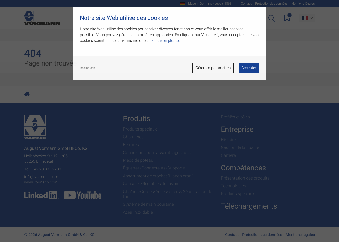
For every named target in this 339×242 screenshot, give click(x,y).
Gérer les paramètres (213, 68)
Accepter (248, 68)
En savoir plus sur (166, 40)
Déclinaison (87, 68)
